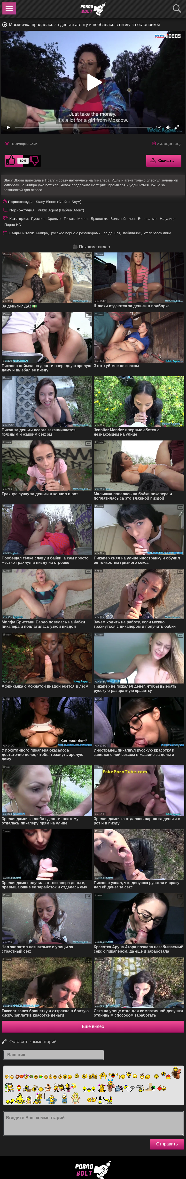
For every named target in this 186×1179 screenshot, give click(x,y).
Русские (38, 218)
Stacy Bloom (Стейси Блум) (59, 202)
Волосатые (147, 218)
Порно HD (12, 225)
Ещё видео (93, 1026)
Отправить (167, 1144)
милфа (42, 233)
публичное (132, 233)
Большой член (122, 218)
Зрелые (54, 218)
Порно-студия (22, 210)
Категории (18, 218)
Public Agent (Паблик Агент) (61, 210)
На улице (167, 218)
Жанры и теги (20, 233)
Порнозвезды (20, 202)
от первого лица (157, 233)
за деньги (112, 233)
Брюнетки (99, 218)
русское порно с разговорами (76, 233)
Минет (82, 218)
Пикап (69, 218)
